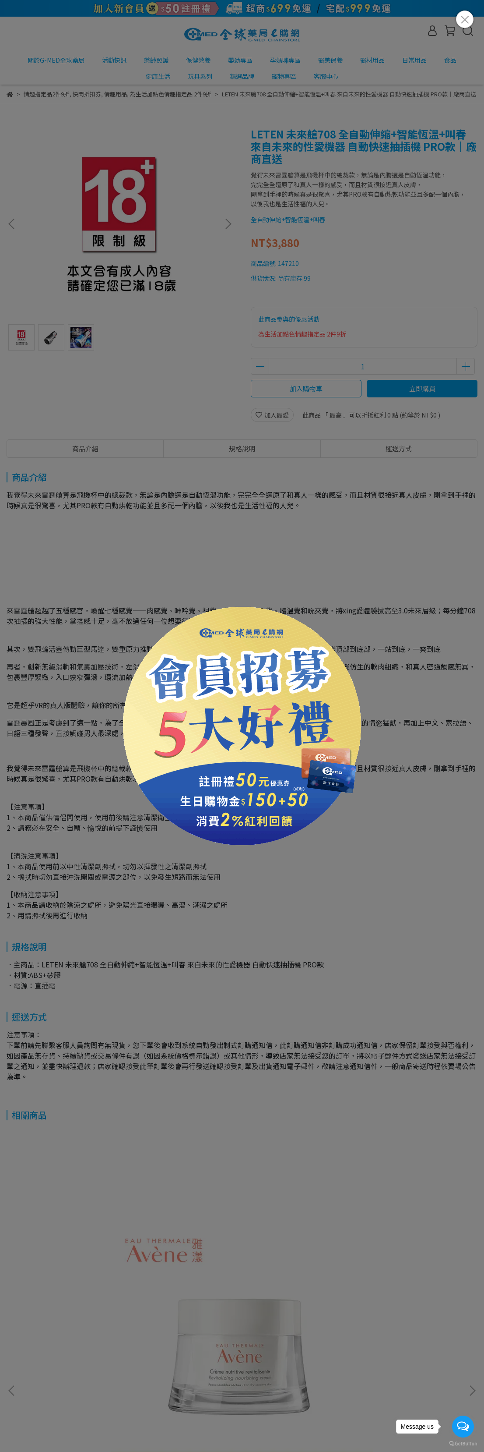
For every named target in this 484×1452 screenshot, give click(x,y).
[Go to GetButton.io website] (463, 1443)
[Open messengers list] (463, 1427)
